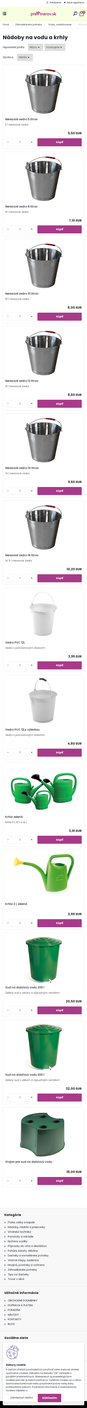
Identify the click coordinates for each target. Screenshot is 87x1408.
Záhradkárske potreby (28, 24)
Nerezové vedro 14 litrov (22, 468)
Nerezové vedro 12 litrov (21, 381)
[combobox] (35, 47)
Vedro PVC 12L (15, 642)
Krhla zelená (14, 817)
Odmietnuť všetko (21, 1397)
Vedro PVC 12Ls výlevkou (22, 730)
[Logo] (43, 13)
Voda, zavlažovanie (60, 24)
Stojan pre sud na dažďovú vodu (28, 1162)
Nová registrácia (75, 2)
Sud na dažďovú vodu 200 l (24, 987)
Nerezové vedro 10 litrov (22, 294)
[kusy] (20, 142)
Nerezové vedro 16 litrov (22, 555)
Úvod (6, 24)
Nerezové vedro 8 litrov (21, 206)
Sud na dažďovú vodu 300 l (24, 1075)
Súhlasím (49, 1398)
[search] (75, 13)
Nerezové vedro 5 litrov (21, 119)
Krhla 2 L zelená (16, 904)
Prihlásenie (55, 2)
